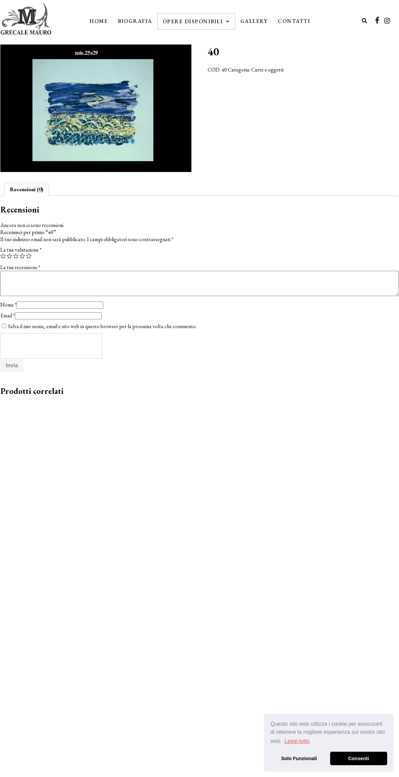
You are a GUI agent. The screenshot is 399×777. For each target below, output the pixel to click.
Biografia (135, 21)
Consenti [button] (358, 758)
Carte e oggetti (267, 69)
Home (98, 21)
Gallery (254, 21)
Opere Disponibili (196, 21)
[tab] (26, 189)
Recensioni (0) (26, 189)
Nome (8, 304)
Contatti (294, 21)
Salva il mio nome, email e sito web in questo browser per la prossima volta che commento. (102, 326)
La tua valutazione (21, 249)
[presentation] (51, 346)
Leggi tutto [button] (297, 741)
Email (7, 315)
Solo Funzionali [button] (299, 758)
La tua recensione (20, 267)
